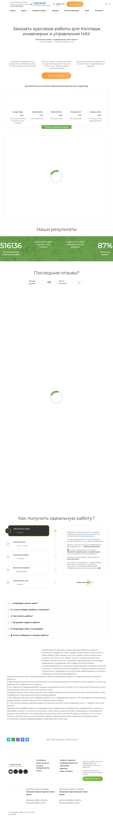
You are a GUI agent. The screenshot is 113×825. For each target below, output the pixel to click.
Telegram (70, 566)
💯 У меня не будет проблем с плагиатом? (29, 610)
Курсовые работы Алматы (36, 800)
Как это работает (71, 10)
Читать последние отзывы (56, 127)
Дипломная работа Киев (69, 803)
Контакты (99, 10)
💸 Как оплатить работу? (21, 616)
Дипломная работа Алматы (70, 800)
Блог (87, 10)
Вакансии (64, 768)
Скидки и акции (39, 10)
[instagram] (25, 771)
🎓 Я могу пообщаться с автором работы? (29, 635)
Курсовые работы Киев (35, 803)
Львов (51, 792)
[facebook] (20, 771)
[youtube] (10, 771)
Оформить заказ (75, 4)
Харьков (45, 792)
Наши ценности (42, 763)
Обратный (60, 4)
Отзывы (55, 10)
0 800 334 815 (40, 3)
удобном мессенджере (87, 534)
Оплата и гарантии (67, 760)
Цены (23, 10)
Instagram (91, 564)
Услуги (12, 10)
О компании (41, 760)
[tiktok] (15, 771)
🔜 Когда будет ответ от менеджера (26, 629)
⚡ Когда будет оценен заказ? (24, 603)
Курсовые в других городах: (37, 789)
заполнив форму (88, 536)
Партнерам (64, 766)
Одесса (39, 792)
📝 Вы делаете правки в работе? (25, 622)
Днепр (28, 795)
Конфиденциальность (69, 763)
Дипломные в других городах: (71, 789)
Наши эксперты (66, 771)
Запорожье (30, 792)
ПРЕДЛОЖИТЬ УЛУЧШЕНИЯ (92, 778)
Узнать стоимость (56, 76)
